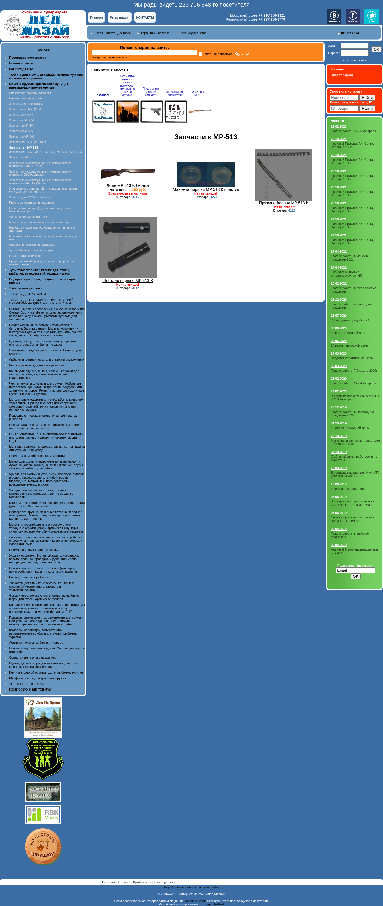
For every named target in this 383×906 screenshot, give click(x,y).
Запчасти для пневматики (26, 103)
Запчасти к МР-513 (199, 93)
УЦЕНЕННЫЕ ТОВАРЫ (26, 684)
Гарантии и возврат (155, 33)
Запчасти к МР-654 (21, 125)
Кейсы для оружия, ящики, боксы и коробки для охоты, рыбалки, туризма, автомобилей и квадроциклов (44, 374)
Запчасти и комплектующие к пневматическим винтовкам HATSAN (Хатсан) (40, 182)
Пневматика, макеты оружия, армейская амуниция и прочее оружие (127, 86)
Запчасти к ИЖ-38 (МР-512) (27, 142)
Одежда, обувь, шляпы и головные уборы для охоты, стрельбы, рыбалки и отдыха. (43, 342)
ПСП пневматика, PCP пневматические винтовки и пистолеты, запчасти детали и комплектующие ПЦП (46, 437)
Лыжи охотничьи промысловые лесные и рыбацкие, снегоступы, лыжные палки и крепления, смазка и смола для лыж (47, 540)
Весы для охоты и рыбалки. (29, 577)
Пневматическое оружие (25, 98)
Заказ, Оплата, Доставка (113, 33)
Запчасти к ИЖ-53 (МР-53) (26, 109)
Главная (96, 17)
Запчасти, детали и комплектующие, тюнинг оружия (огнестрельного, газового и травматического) (41, 586)
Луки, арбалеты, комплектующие (31, 250)
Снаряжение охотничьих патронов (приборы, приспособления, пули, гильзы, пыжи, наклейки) (44, 569)
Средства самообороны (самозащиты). (38, 455)
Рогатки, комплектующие (25, 255)
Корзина (124, 882)
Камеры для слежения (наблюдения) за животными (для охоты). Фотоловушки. (47, 504)
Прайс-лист (142, 882)
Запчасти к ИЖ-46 (21, 114)
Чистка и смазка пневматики (28, 216)
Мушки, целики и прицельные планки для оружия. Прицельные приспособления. (45, 665)
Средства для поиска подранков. (33, 657)
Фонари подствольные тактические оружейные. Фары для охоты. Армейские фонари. (44, 597)
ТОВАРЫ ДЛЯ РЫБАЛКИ (27, 294)
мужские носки (195, 901)
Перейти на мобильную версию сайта (191, 887)
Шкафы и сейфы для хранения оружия (37, 678)
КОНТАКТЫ (145, 17)
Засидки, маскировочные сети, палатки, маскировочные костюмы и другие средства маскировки (41, 493)
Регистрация (120, 17)
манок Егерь (118, 57)
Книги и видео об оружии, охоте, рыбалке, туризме (46, 672)
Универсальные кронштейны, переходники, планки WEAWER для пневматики (43, 190)
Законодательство (193, 33)
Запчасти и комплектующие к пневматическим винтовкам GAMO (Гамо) (40, 164)
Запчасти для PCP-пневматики (29, 197)
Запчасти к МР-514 (21, 157)
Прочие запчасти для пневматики (31, 202)
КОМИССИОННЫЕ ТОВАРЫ (30, 689)
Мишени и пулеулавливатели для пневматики (39, 222)
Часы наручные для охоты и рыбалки (36, 365)
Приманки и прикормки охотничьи (33, 549)
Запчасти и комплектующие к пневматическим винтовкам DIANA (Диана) (40, 173)
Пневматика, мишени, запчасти (30, 93)
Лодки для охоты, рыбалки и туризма (36, 642)
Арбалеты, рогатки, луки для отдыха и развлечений (46, 359)
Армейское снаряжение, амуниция (32, 244)
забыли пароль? (354, 60)
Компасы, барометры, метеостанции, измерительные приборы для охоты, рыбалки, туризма (43, 633)
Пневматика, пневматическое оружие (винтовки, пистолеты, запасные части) (44, 426)
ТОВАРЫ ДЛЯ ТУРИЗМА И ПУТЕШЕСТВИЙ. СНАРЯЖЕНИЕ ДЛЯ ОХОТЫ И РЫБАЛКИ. (42, 301)
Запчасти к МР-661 (21, 136)
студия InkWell (213, 904)
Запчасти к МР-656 (21, 131)
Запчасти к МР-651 (21, 120)
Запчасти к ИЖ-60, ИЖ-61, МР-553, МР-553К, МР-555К (45, 152)
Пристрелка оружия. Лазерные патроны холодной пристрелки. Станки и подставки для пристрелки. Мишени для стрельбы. (45, 515)
